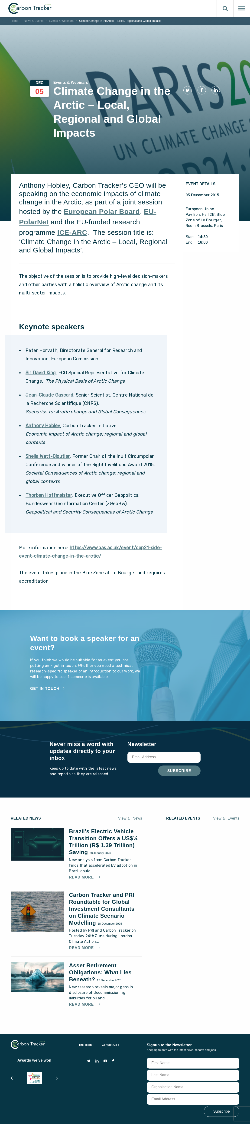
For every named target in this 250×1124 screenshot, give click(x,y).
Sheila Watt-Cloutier (48, 433)
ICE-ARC (72, 209)
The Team (85, 1022)
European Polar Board (102, 189)
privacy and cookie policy (79, 1116)
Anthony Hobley (43, 403)
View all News (130, 796)
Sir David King (41, 350)
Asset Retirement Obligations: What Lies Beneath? (100, 950)
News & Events (33, 21)
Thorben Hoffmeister (49, 472)
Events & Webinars (61, 21)
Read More (82, 854)
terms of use (44, 1116)
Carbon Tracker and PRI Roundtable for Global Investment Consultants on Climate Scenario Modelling (101, 886)
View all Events (226, 796)
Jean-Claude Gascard (49, 372)
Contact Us (109, 1022)
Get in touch (44, 666)
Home (14, 21)
